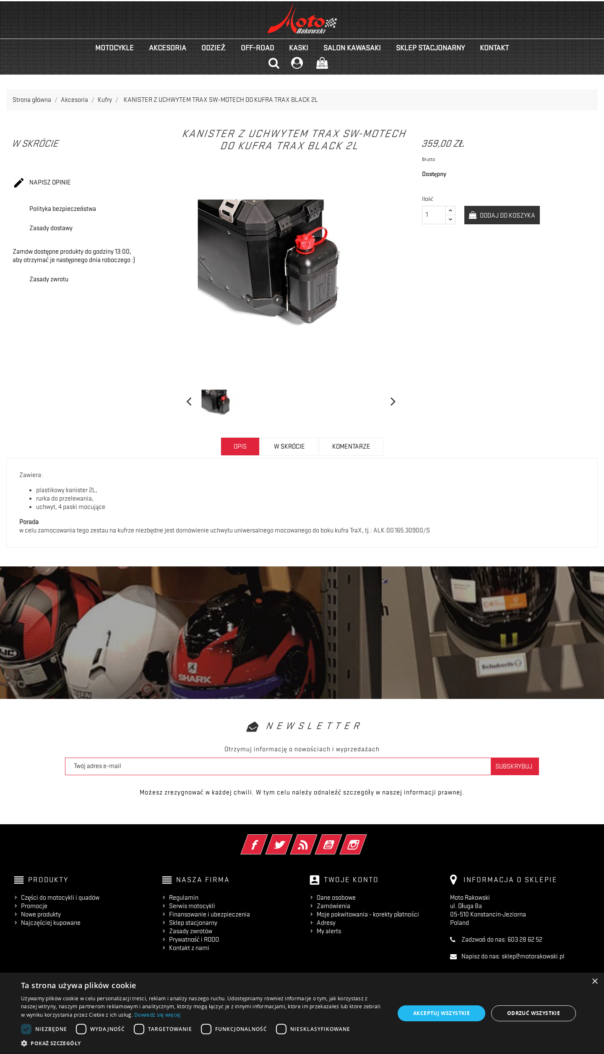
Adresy (326, 923)
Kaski (298, 48)
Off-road (257, 48)
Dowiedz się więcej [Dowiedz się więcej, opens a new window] (157, 1014)
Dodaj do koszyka (507, 215)
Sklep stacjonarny (430, 48)
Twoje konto (351, 879)
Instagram (364, 839)
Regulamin (183, 897)
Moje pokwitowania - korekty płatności (368, 914)
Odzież (213, 48)
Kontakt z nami (189, 948)
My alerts (329, 931)
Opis (240, 446)
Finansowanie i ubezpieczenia (209, 914)
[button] (202, 1043)
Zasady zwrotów (190, 931)
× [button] (594, 982)
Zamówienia (333, 906)
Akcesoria (167, 48)
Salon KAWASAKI (352, 48)
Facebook (265, 839)
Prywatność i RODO (194, 939)
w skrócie (289, 446)
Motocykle (114, 48)
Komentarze (351, 446)
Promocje (34, 906)
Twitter (290, 839)
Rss (315, 839)
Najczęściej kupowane (51, 923)
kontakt (494, 48)
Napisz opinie (42, 183)
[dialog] (302, 1013)
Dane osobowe (336, 897)
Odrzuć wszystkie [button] (533, 1013)
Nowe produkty (41, 914)
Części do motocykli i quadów (60, 897)
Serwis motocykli (192, 906)
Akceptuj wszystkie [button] (441, 1013)
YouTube (339, 839)
